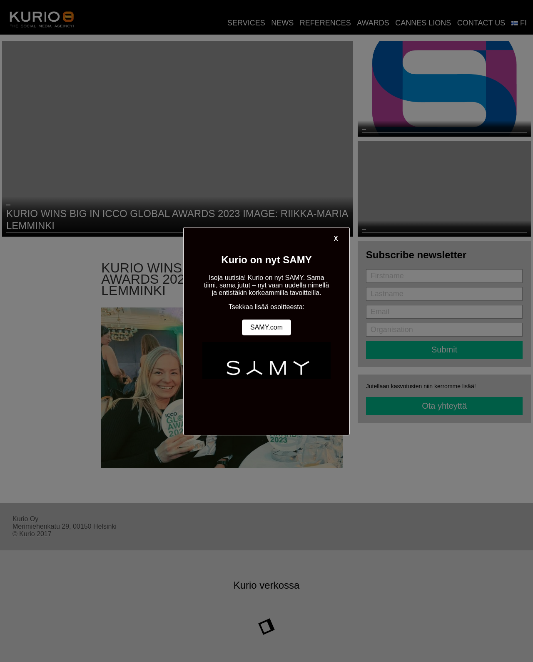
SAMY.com (266, 327)
